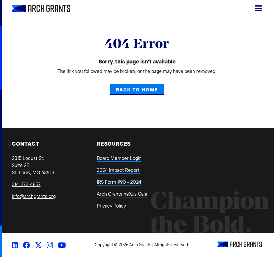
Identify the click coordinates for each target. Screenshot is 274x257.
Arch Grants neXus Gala (122, 194)
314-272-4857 (26, 184)
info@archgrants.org (34, 196)
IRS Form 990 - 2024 (119, 182)
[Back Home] (34, 8)
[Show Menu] (258, 8)
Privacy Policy (111, 206)
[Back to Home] (239, 245)
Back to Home (137, 90)
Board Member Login (119, 158)
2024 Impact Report (118, 170)
